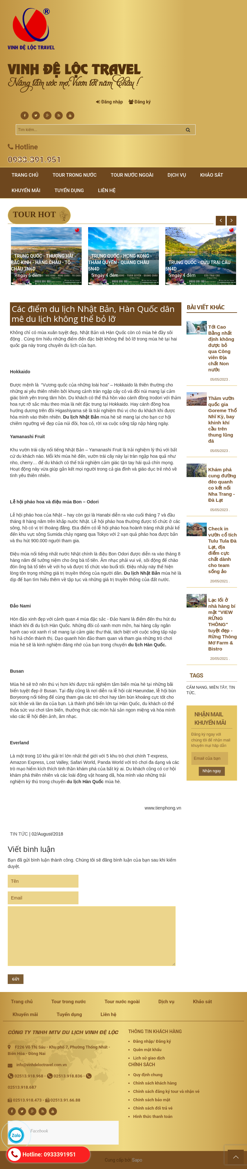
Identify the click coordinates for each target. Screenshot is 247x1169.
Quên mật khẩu (147, 1049)
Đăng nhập (112, 101)
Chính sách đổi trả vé (152, 1108)
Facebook (39, 1131)
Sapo (137, 1160)
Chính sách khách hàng (155, 1083)
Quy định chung (147, 1074)
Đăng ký (142, 101)
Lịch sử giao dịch (149, 1058)
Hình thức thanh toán (152, 1116)
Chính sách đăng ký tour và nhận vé (166, 1091)
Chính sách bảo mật (151, 1099)
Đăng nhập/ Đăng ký (152, 1041)
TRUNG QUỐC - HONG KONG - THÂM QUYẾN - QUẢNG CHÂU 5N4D (120, 262)
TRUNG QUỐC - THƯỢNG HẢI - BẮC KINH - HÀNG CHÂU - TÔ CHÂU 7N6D (43, 262)
